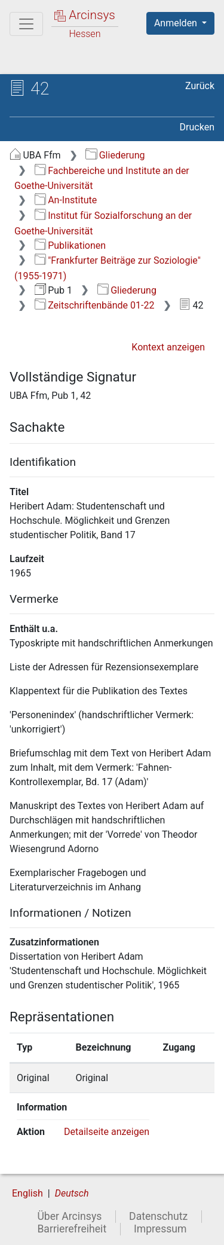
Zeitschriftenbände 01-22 (95, 305)
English (27, 1193)
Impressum (160, 1229)
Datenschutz (158, 1216)
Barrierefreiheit (71, 1229)
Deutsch (72, 1193)
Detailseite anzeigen (106, 1131)
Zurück (199, 85)
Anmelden (177, 23)
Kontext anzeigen (168, 347)
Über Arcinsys (69, 1216)
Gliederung (115, 155)
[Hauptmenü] (26, 24)
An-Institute (66, 200)
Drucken (197, 127)
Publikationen (70, 245)
